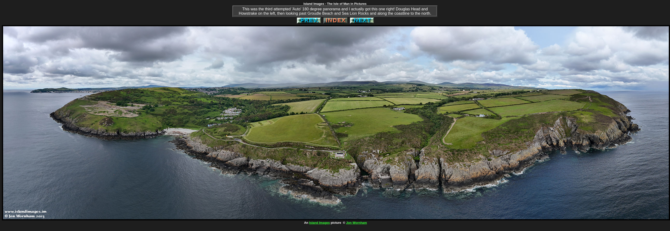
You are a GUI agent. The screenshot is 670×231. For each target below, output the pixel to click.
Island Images (319, 222)
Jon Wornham (356, 222)
